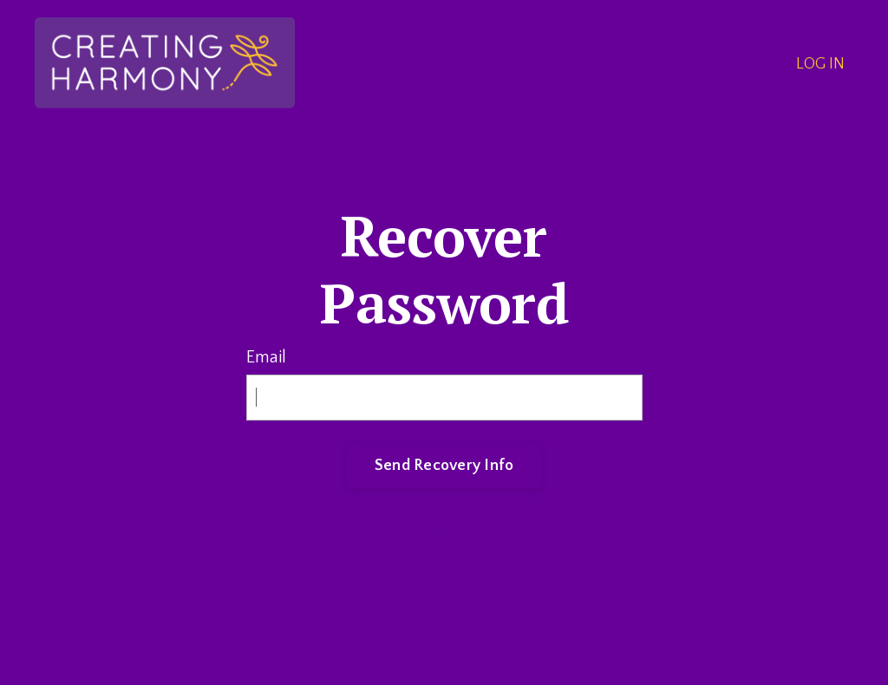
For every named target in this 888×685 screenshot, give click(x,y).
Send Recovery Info (444, 465)
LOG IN (820, 64)
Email (266, 357)
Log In (444, 528)
